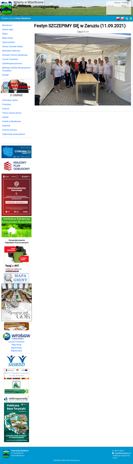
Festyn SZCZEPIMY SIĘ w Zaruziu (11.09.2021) (80, 25)
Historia (5, 108)
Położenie (6, 104)
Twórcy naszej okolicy (12, 113)
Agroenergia (16, 348)
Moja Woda (16, 345)
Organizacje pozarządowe (13, 134)
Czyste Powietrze (10, 59)
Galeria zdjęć (7, 29)
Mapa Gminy (7, 38)
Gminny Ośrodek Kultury (12, 46)
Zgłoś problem (8, 42)
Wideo (5, 34)
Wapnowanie (16, 351)
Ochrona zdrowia (9, 130)
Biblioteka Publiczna (11, 51)
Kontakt (5, 75)
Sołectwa (6, 125)
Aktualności (7, 25)
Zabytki (5, 117)
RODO (115, 458)
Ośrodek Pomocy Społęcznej (14, 55)
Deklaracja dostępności (121, 456)
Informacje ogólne (10, 100)
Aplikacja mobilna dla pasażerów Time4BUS (16, 69)
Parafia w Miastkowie (11, 121)
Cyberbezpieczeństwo (12, 63)
